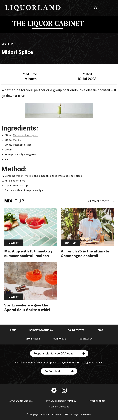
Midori (20, 176)
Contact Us (86, 339)
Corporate (59, 339)
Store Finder (33, 339)
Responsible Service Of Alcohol (53, 353)
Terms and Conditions (20, 401)
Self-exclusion (53, 371)
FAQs (100, 330)
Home (13, 330)
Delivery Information (41, 330)
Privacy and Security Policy (61, 401)
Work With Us (97, 401)
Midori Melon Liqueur (25, 135)
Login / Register (75, 330)
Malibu (17, 140)
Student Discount (59, 407)
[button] (108, 8)
